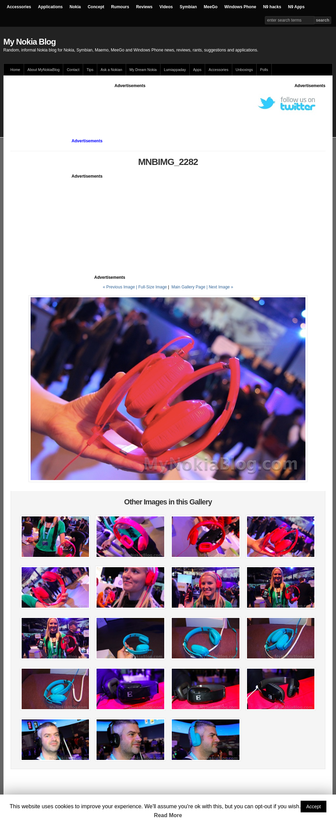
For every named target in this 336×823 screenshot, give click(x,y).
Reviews (144, 6)
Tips (90, 70)
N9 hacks (272, 6)
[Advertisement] (136, 104)
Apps (197, 70)
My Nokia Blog (29, 41)
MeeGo (210, 6)
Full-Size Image (152, 287)
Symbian (188, 6)
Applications (50, 6)
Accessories (19, 6)
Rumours (120, 6)
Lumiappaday (175, 70)
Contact (73, 70)
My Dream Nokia (143, 70)
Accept (313, 806)
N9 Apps (296, 6)
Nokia (75, 6)
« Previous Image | (120, 287)
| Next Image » (219, 287)
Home (15, 70)
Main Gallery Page (188, 287)
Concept (96, 6)
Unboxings (244, 70)
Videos (166, 6)
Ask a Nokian (111, 70)
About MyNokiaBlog (43, 70)
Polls (264, 70)
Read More (168, 815)
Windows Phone (240, 6)
